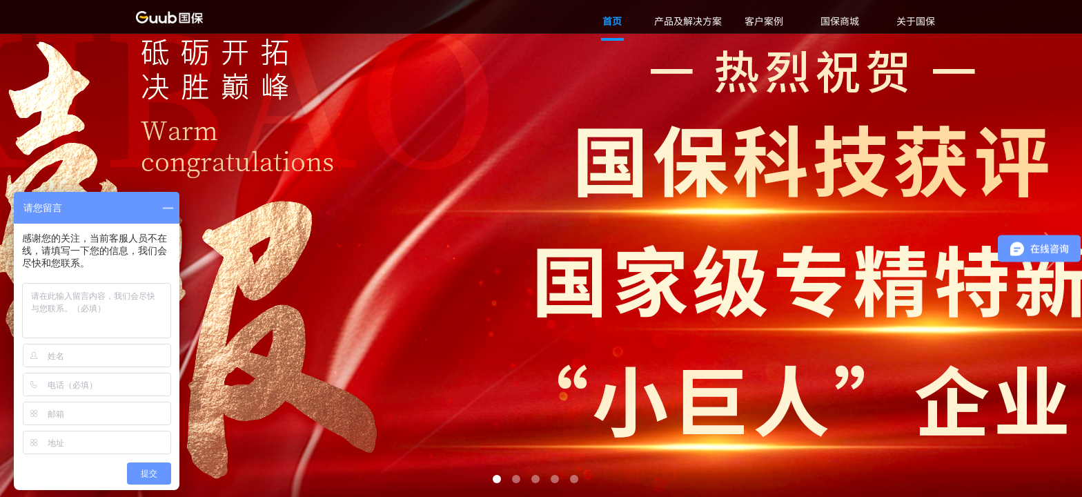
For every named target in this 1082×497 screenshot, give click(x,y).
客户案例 (764, 21)
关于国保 (915, 21)
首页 (612, 21)
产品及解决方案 (688, 21)
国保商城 (839, 21)
